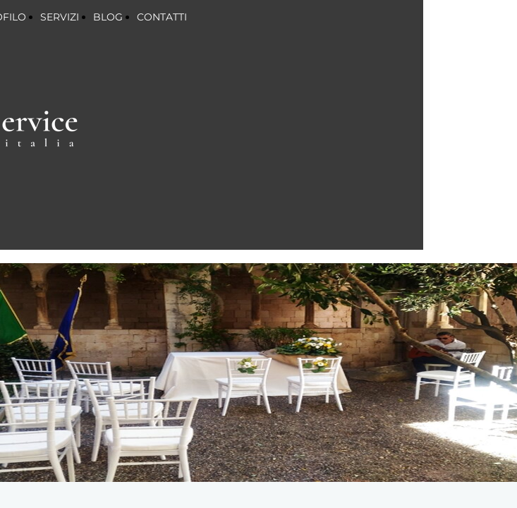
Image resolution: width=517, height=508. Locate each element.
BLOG (108, 17)
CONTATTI (162, 17)
